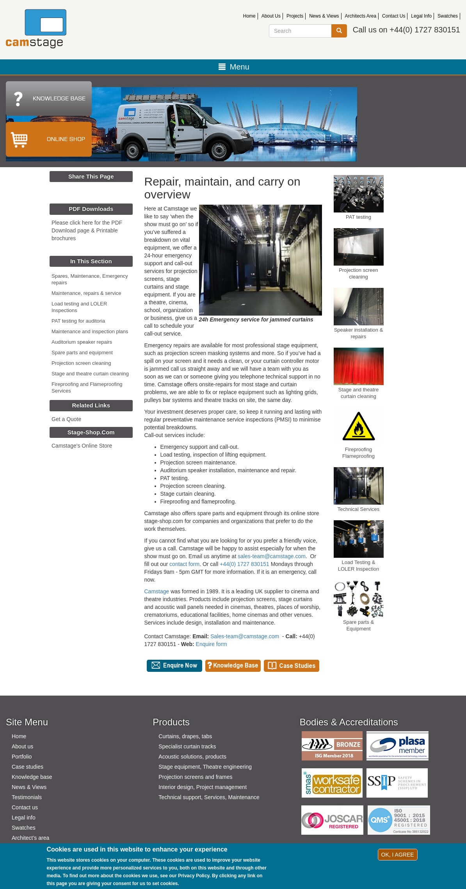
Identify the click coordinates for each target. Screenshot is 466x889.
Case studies (27, 767)
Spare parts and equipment (82, 352)
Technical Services (359, 509)
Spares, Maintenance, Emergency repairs (90, 279)
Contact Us (393, 16)
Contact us (25, 807)
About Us (271, 16)
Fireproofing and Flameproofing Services (87, 387)
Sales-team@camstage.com (244, 636)
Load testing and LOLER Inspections (79, 307)
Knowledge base (32, 777)
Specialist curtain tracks (187, 746)
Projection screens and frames (195, 777)
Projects (294, 16)
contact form (184, 564)
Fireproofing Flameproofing (358, 452)
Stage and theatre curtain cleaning (90, 374)
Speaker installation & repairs (358, 333)
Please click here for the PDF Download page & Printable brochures (87, 230)
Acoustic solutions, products (192, 756)
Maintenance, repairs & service (86, 293)
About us (22, 746)
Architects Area (361, 16)
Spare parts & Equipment (358, 625)
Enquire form (211, 644)
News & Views (324, 16)
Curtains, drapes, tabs (185, 736)
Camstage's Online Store (82, 446)
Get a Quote (66, 419)
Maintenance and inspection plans (90, 331)
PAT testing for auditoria (78, 321)
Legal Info (421, 16)
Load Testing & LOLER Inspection (358, 565)
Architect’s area (30, 838)
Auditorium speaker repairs (82, 342)
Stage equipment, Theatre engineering (205, 767)
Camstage (156, 591)
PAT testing (358, 217)
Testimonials (27, 797)
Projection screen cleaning (81, 363)
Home (249, 16)
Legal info (24, 817)
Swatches (448, 16)
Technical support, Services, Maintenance (208, 797)
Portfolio (22, 756)
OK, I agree (397, 855)
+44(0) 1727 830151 (244, 564)
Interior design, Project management (202, 787)
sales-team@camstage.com (272, 556)
